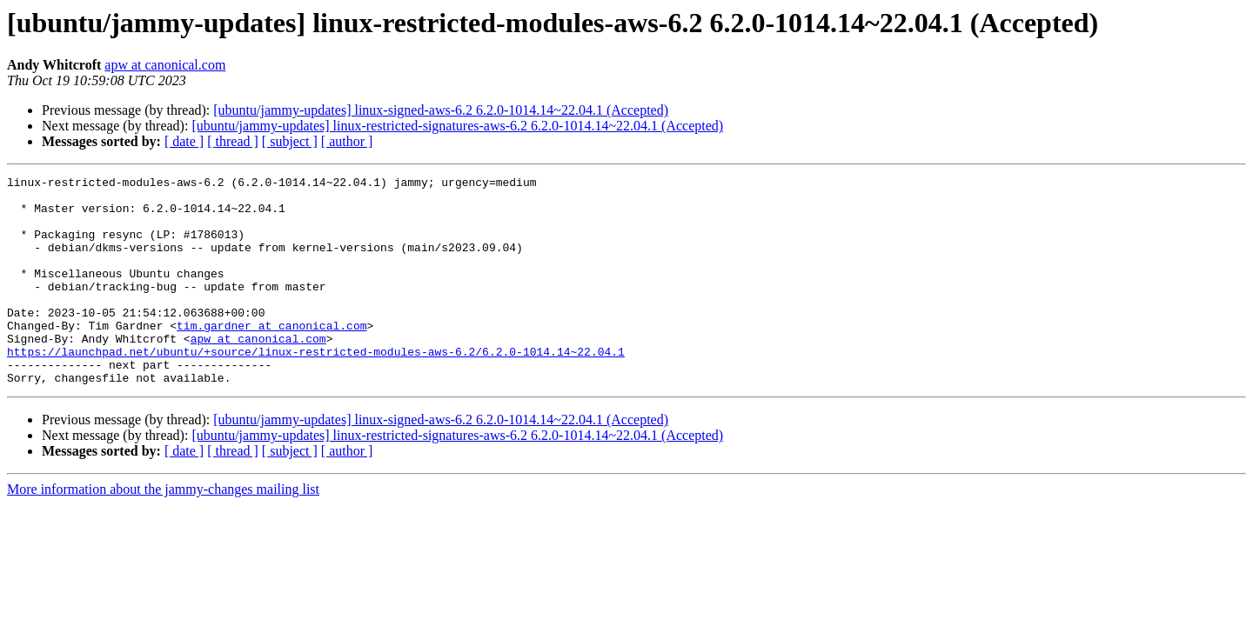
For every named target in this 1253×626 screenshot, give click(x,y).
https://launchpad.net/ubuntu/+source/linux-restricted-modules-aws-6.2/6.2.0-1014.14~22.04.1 (316, 388)
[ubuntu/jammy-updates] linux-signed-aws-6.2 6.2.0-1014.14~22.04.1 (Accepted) (440, 110)
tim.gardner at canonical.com (271, 356)
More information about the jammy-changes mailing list (163, 530)
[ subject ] (290, 141)
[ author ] (347, 141)
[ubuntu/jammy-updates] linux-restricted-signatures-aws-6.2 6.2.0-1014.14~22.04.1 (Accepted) (457, 125)
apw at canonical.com (164, 64)
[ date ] (184, 141)
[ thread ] (232, 141)
